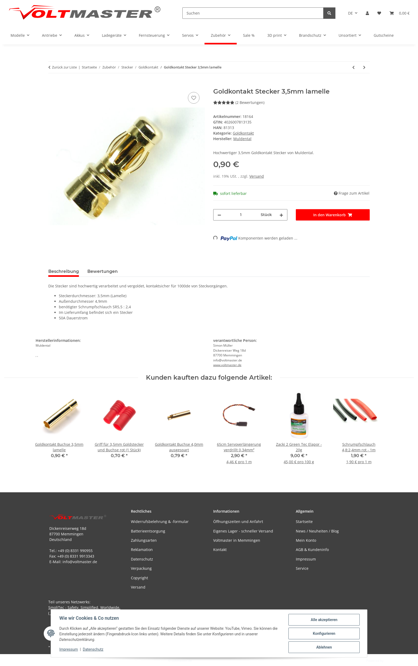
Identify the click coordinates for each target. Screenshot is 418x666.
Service (302, 568)
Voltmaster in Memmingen (236, 540)
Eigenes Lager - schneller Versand (243, 531)
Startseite (304, 521)
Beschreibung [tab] (63, 271)
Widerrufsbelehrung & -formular (160, 521)
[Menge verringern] (219, 214)
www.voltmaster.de (227, 365)
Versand (256, 176)
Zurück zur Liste (64, 67)
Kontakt (220, 549)
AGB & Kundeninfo (312, 549)
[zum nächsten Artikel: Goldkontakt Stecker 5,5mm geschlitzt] (364, 67)
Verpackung (141, 568)
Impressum (68, 649)
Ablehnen (324, 647)
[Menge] (241, 214)
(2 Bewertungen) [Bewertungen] (238, 102)
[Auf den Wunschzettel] (194, 98)
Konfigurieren (324, 633)
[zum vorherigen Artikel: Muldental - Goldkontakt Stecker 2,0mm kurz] (353, 67)
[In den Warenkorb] (52, 85)
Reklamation (142, 549)
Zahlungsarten (144, 540)
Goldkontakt (243, 133)
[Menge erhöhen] (281, 214)
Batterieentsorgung (148, 531)
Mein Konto (306, 540)
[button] (367, 13)
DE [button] (350, 13)
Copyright (139, 577)
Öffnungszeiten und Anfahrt (238, 521)
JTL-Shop (390, 660)
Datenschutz (93, 649)
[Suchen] (253, 13)
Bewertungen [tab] (102, 271)
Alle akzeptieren (324, 620)
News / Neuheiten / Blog (317, 531)
